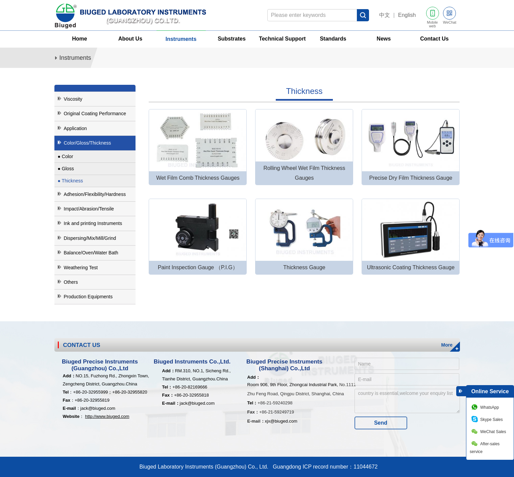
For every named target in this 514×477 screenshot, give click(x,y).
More (446, 345)
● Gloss (66, 168)
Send (380, 423)
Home (79, 39)
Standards (333, 39)
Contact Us (434, 39)
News (384, 39)
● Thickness (70, 180)
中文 (384, 15)
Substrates (232, 39)
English (407, 15)
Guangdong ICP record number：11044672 (323, 467)
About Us (130, 39)
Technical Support (282, 39)
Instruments (181, 39)
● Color (65, 156)
